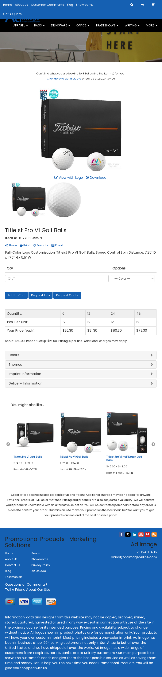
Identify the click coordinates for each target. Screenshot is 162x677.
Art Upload (38, 571)
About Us (21, 5)
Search (36, 553)
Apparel (20, 27)
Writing (132, 27)
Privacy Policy (40, 565)
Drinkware (60, 27)
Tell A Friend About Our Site (27, 589)
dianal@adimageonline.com (134, 557)
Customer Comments (47, 5)
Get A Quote (12, 14)
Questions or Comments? (26, 584)
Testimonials (13, 577)
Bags (39, 27)
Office (82, 27)
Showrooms (84, 5)
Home (7, 5)
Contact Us (12, 565)
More (151, 27)
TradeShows (107, 27)
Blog (70, 5)
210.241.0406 (147, 552)
